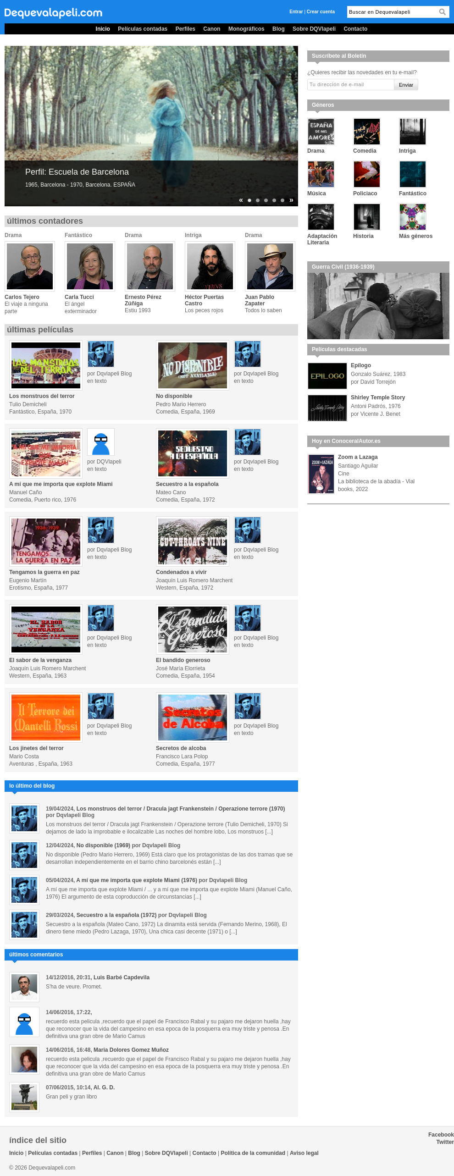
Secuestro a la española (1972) (117, 915)
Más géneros (415, 236)
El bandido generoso (183, 660)
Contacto (355, 29)
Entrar (296, 11)
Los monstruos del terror (42, 396)
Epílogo (361, 365)
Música (316, 193)
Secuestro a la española (187, 484)
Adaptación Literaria (322, 239)
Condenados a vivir (181, 572)
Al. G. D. (104, 1087)
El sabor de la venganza (40, 660)
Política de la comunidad (253, 1153)
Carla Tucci (79, 297)
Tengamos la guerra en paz (44, 572)
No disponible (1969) (103, 845)
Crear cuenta (321, 11)
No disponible (174, 396)
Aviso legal (304, 1153)
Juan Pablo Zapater (259, 300)
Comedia (364, 151)
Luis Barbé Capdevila (121, 977)
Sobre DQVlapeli (314, 29)
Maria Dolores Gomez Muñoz (131, 1050)
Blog (278, 29)
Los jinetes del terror (36, 748)
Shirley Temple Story (378, 397)
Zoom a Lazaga (358, 457)
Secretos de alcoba (181, 748)
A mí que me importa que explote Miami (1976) (136, 880)
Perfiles (185, 29)
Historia (363, 236)
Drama (13, 235)
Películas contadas (142, 29)
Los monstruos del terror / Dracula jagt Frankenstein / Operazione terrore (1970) (181, 809)
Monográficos (246, 29)
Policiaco (365, 193)
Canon (211, 29)
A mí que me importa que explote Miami (61, 484)
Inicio (103, 29)
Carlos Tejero (22, 297)
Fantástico (78, 235)
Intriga (193, 235)
